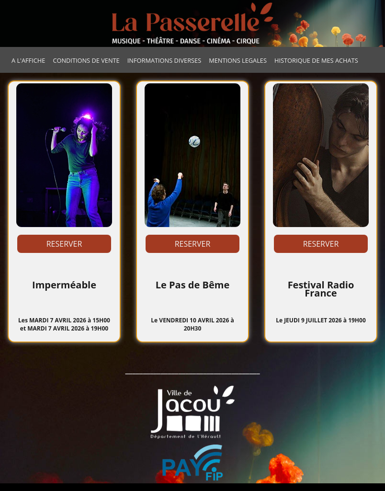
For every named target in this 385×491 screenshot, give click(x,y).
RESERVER (64, 244)
